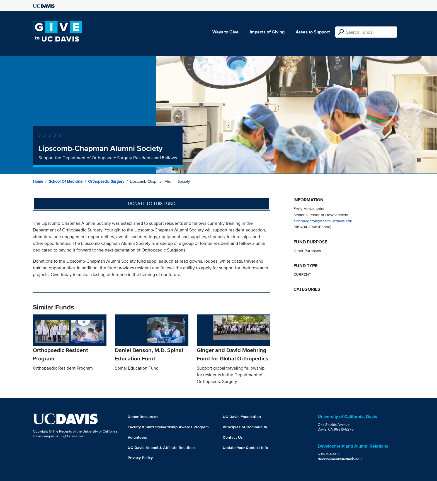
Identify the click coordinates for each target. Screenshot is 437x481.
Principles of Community (245, 427)
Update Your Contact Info (245, 447)
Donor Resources (143, 416)
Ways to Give (225, 32)
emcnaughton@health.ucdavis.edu (322, 221)
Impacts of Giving (267, 32)
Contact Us (233, 437)
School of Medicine (65, 181)
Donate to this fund (151, 203)
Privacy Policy (140, 457)
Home (38, 181)
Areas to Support (313, 32)
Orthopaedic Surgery (106, 181)
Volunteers (137, 437)
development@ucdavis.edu (340, 459)
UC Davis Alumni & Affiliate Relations (162, 447)
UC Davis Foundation (242, 416)
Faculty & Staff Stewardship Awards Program (168, 427)
